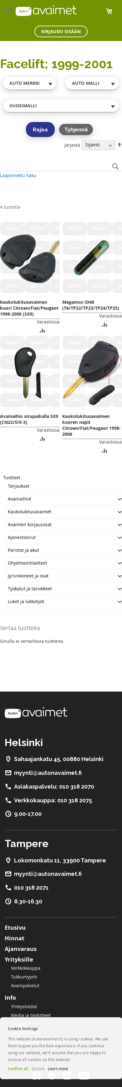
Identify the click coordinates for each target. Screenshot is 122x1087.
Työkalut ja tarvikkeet (30, 589)
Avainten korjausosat (30, 524)
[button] (42, 330)
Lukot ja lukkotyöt (26, 601)
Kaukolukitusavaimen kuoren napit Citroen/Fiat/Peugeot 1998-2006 (91, 425)
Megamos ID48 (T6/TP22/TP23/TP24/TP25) (90, 305)
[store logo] (46, 10)
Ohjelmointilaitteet (27, 563)
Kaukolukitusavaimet (29, 512)
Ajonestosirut (22, 537)
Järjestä (72, 145)
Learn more (58, 1068)
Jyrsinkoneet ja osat (28, 576)
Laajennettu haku (18, 175)
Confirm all (18, 1068)
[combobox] (29, 83)
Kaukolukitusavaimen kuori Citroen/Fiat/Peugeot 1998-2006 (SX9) (29, 308)
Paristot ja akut (23, 550)
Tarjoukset (18, 486)
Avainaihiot (19, 499)
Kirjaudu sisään (61, 31)
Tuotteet (11, 477)
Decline (38, 1068)
